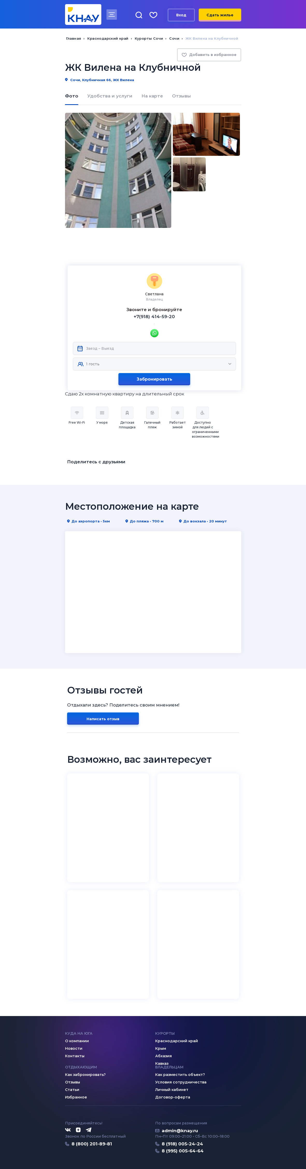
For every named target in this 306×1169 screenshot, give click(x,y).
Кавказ (161, 1035)
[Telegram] (89, 1101)
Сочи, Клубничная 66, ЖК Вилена (99, 80)
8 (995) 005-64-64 (183, 1122)
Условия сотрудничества (181, 1053)
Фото (71, 96)
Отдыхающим (81, 1038)
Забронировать (154, 350)
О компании (77, 1012)
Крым (160, 1020)
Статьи (72, 1061)
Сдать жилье (220, 15)
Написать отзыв (103, 690)
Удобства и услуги (109, 96)
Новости (73, 1020)
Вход (181, 15)
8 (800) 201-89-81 (92, 1115)
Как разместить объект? (180, 1046)
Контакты (74, 1027)
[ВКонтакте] (68, 1101)
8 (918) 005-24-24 (182, 1115)
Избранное (76, 1068)
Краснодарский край (176, 1012)
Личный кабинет (171, 1061)
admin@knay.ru (180, 1102)
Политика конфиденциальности (95, 1152)
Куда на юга (78, 1005)
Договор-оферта (172, 1068)
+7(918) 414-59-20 (154, 288)
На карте (152, 96)
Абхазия (163, 1027)
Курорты (165, 1005)
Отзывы (181, 96)
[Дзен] (78, 1101)
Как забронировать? (85, 1046)
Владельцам (169, 1038)
